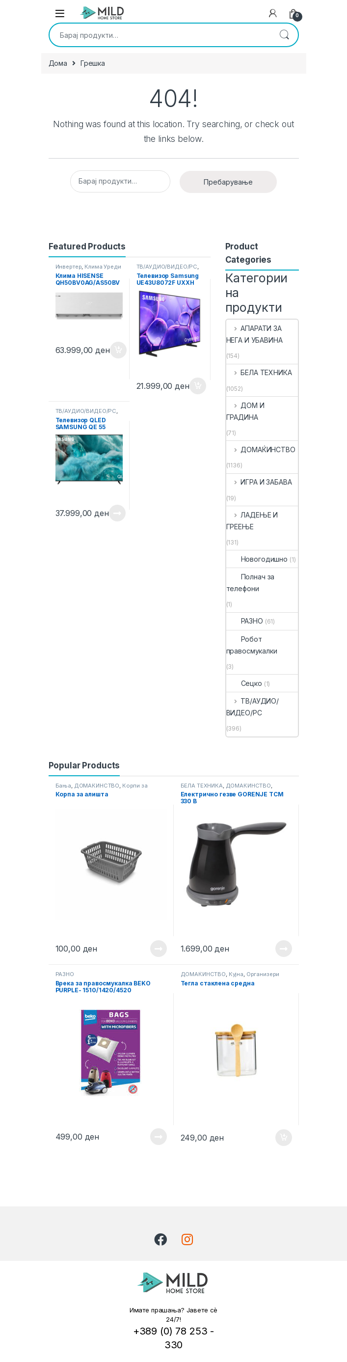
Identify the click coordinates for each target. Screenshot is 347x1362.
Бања (63, 785)
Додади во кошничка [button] (118, 350)
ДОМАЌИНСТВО (260, 449)
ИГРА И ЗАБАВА (259, 482)
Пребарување (284, 35)
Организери (263, 974)
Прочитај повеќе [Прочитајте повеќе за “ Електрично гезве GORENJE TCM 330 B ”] (283, 948)
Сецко (244, 683)
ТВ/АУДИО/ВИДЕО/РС (167, 266)
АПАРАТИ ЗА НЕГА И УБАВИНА (254, 334)
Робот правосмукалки (251, 645)
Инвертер (68, 266)
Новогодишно (257, 559)
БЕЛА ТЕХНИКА (259, 372)
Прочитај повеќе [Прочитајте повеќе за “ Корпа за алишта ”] (158, 948)
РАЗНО (244, 621)
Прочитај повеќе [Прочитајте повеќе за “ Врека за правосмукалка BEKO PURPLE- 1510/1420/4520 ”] (158, 1136)
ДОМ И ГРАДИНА (245, 411)
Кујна (236, 974)
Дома (58, 63)
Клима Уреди (102, 266)
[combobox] (160, 35)
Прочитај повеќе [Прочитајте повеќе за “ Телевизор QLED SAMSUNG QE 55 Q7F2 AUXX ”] (117, 513)
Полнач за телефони (250, 582)
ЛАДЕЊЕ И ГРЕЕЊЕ (252, 521)
